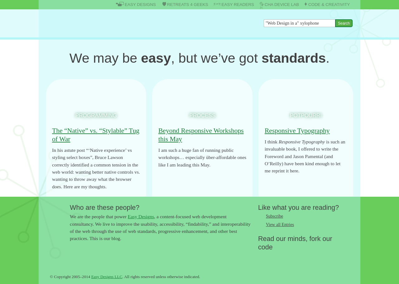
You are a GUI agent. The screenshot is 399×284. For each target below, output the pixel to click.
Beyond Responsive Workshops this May (201, 135)
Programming (96, 115)
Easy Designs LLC (107, 276)
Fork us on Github (300, 257)
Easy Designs (141, 216)
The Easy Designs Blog (80, 23)
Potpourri (306, 115)
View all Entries (280, 224)
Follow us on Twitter (262, 257)
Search (344, 23)
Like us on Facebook (275, 257)
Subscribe (274, 216)
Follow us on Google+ (287, 257)
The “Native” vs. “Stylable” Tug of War (95, 135)
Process (203, 115)
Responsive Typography (297, 130)
